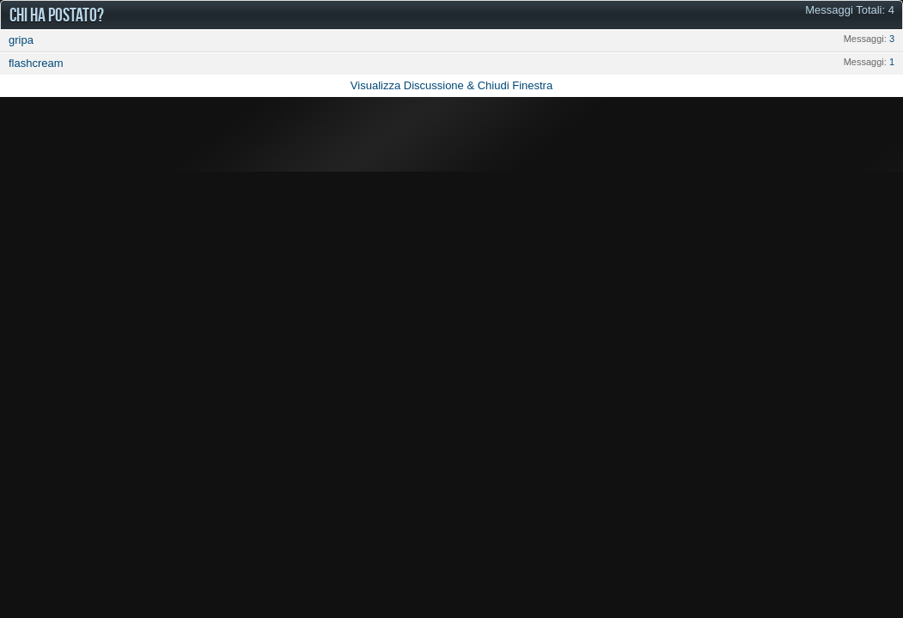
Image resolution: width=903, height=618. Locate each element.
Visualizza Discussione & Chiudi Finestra (451, 85)
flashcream (36, 63)
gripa (21, 39)
